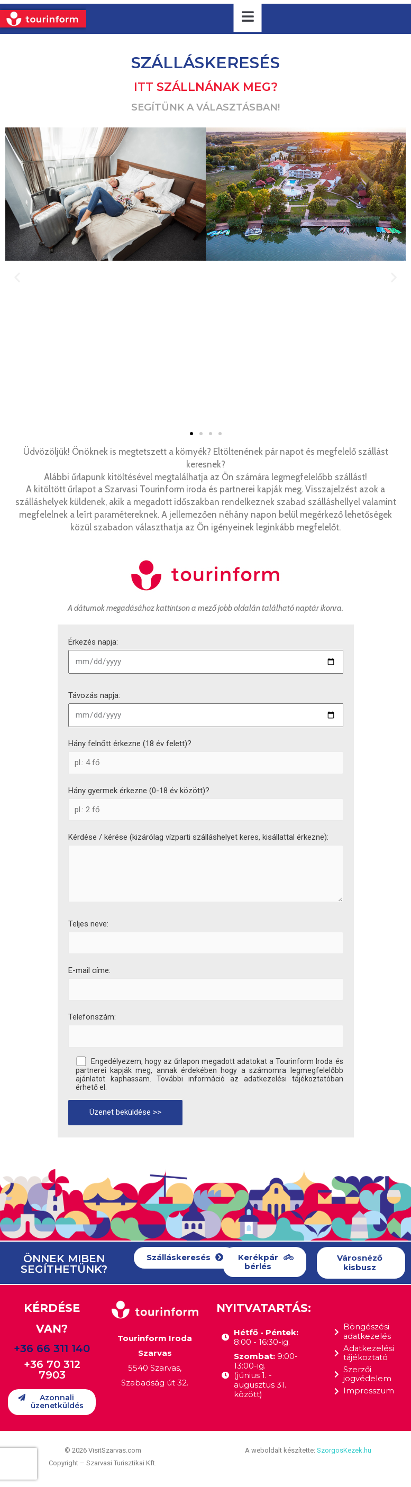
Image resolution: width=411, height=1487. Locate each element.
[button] (191, 433)
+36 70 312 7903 (52, 1369)
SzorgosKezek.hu (344, 1450)
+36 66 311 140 (52, 1348)
